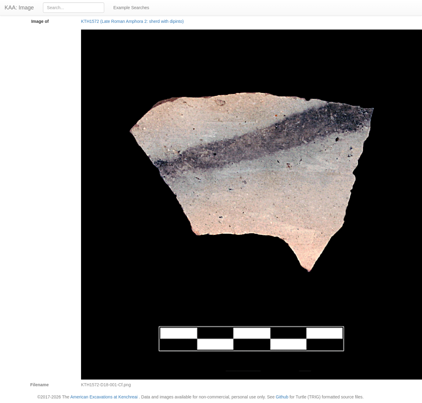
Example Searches (131, 7)
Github (282, 396)
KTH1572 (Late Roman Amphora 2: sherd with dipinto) (132, 21)
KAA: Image (19, 8)
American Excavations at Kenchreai (104, 396)
